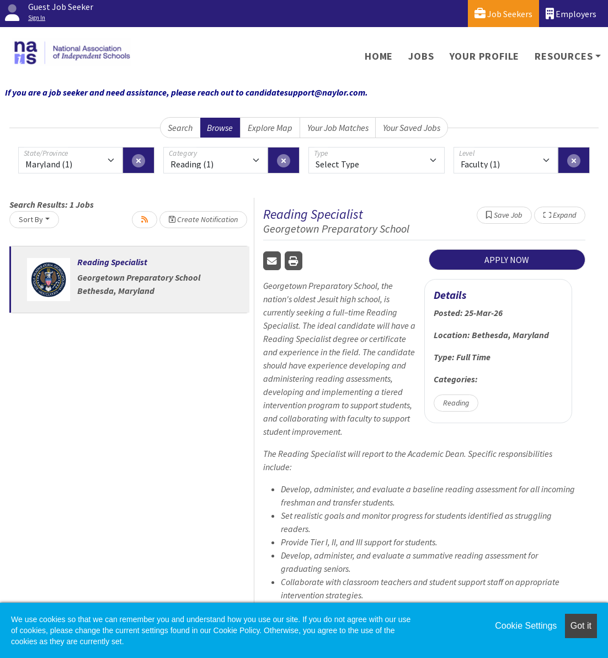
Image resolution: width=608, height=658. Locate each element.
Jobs (421, 56)
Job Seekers (503, 13)
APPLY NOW (506, 259)
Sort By (31, 219)
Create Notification (203, 219)
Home (379, 56)
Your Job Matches (338, 127)
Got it (580, 625)
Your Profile (485, 56)
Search (180, 127)
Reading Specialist (112, 261)
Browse (220, 127)
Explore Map (270, 127)
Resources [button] (564, 56)
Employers (571, 13)
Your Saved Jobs (411, 127)
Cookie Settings (526, 625)
